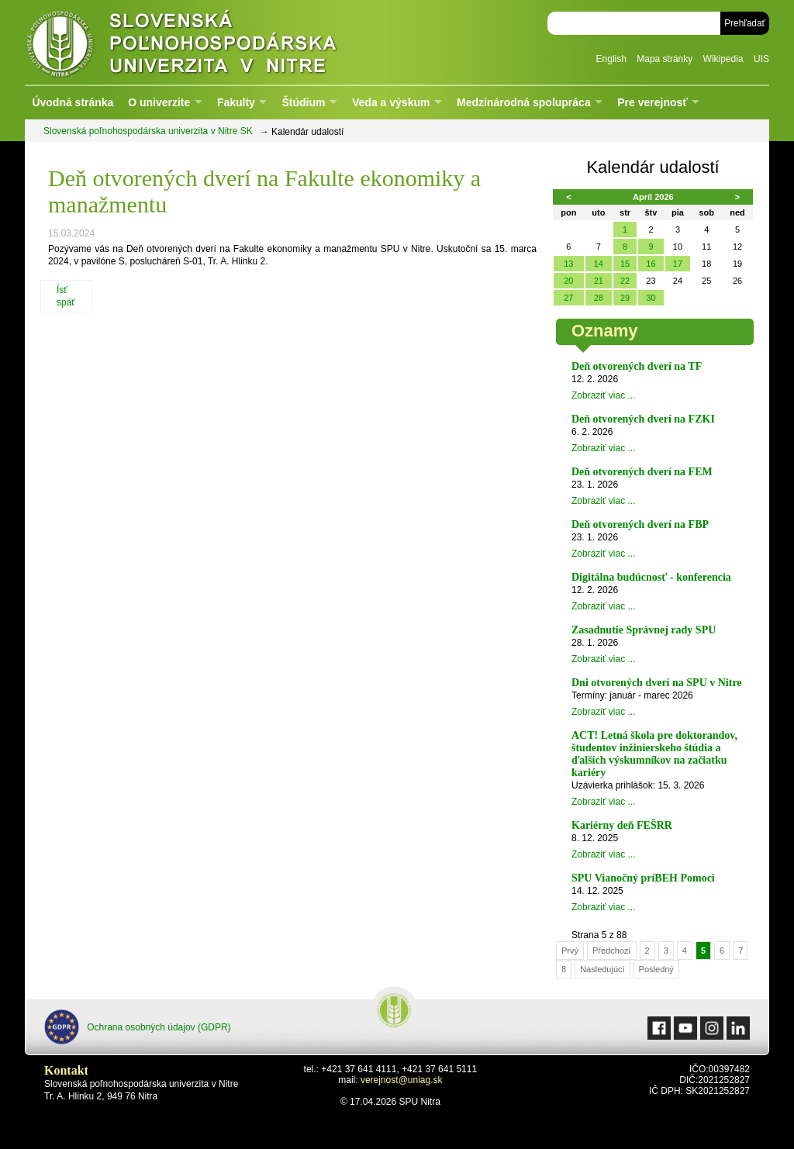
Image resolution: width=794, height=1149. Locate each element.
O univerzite (159, 102)
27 (568, 297)
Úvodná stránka (72, 102)
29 (625, 297)
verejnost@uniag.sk (402, 1080)
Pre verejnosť (652, 102)
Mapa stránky (664, 58)
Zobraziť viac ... (603, 395)
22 (625, 280)
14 (598, 263)
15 (625, 263)
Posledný (656, 969)
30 (650, 297)
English (611, 58)
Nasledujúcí (602, 969)
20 (568, 280)
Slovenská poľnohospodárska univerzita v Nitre (215, 42)
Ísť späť (66, 296)
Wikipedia (723, 58)
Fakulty (236, 102)
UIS (761, 58)
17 (677, 263)
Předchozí (611, 950)
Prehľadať (744, 23)
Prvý (569, 950)
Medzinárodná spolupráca (524, 102)
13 (568, 263)
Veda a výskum (391, 102)
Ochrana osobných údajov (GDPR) (137, 1026)
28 (598, 297)
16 (650, 263)
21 (598, 280)
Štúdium (303, 102)
